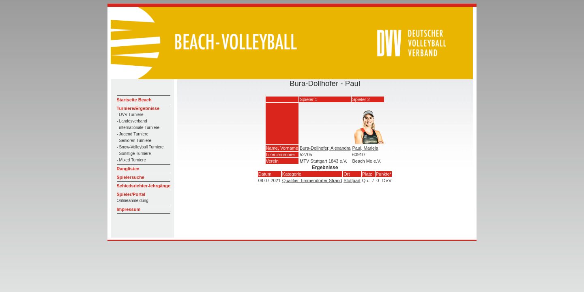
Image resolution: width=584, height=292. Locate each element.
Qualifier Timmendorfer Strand (312, 180)
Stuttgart (352, 180)
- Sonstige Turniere (134, 153)
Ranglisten (128, 168)
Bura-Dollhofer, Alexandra (325, 148)
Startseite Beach (134, 99)
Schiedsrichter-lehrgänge (144, 185)
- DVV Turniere (130, 114)
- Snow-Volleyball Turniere (140, 147)
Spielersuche (130, 177)
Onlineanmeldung (132, 200)
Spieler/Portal (131, 194)
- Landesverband (132, 121)
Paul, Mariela (365, 148)
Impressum (129, 209)
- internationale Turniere (138, 127)
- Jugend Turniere (132, 134)
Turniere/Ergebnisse (138, 108)
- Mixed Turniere (131, 160)
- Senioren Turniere (134, 140)
